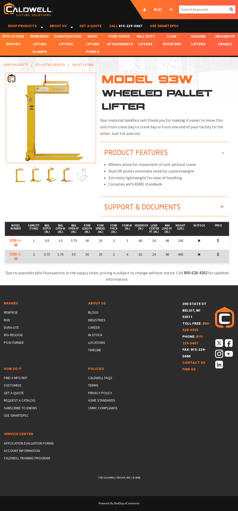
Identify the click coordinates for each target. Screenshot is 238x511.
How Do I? (12, 374)
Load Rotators (172, 46)
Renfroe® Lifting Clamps (39, 49)
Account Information (22, 456)
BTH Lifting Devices (13, 46)
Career (94, 333)
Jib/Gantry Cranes (225, 46)
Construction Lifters (66, 46)
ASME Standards (101, 406)
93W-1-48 (15, 248)
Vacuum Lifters (198, 46)
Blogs (93, 318)
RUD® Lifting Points (92, 49)
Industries (96, 325)
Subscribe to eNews (20, 413)
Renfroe (11, 318)
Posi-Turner (14, 348)
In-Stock (95, 340)
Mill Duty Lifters (145, 46)
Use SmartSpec (164, 29)
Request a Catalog (19, 406)
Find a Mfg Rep (15, 383)
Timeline (94, 355)
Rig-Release (13, 340)
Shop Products (22, 29)
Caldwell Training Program (27, 463)
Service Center (18, 439)
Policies (96, 374)
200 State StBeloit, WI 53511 (194, 316)
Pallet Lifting (83, 70)
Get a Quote (90, 29)
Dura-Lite (11, 333)
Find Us (189, 375)
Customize (12, 391)
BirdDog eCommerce (126, 508)
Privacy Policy (100, 398)
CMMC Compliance (102, 413)
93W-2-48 (15, 262)
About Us (58, 29)
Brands (11, 309)
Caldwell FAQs (100, 383)
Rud (7, 325)
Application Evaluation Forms (29, 449)
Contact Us (193, 368)
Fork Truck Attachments (119, 46)
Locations (96, 348)
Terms (93, 391)
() (157, 10)
